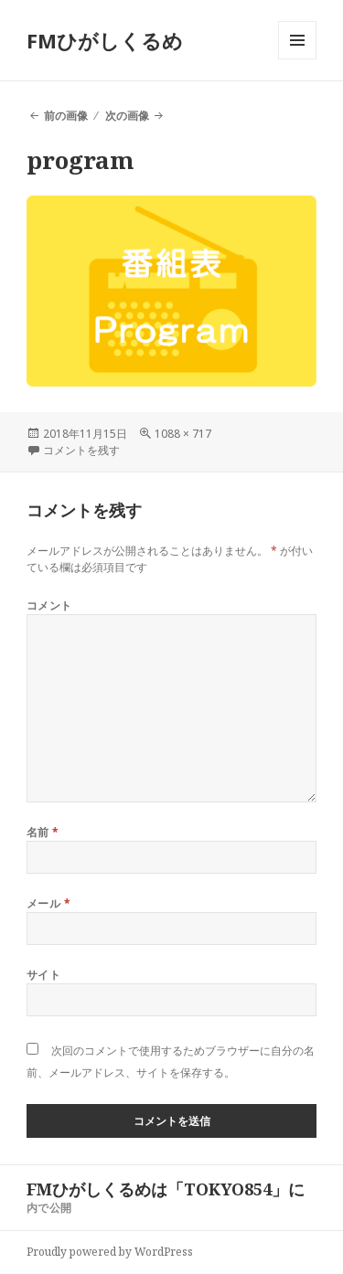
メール (48, 903)
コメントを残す (81, 450)
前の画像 (66, 115)
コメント (49, 605)
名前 (43, 832)
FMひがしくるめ (105, 40)
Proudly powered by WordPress (110, 1251)
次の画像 (127, 115)
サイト (43, 974)
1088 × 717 (183, 433)
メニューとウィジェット (297, 58)
